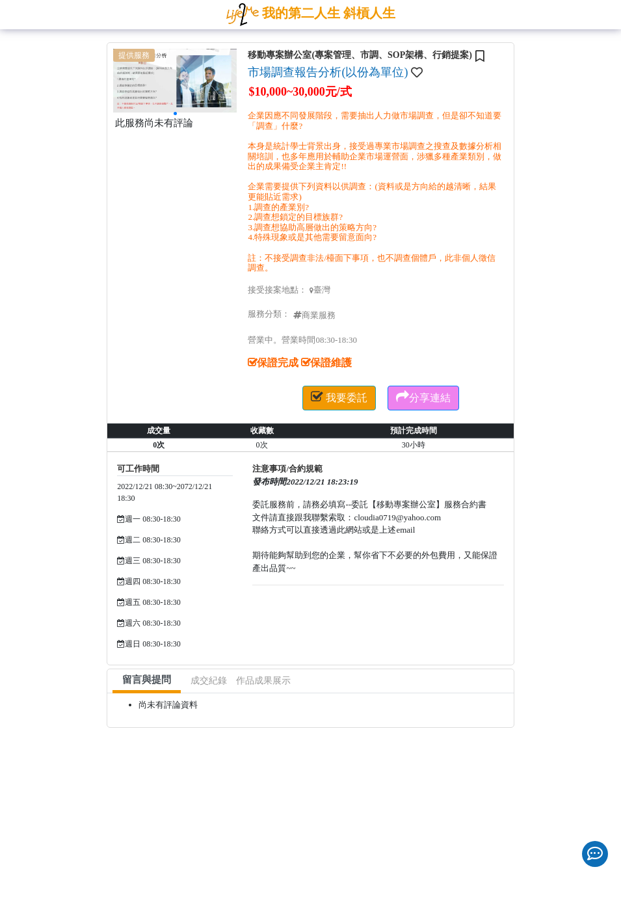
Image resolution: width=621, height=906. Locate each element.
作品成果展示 (263, 681)
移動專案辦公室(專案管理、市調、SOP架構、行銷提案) (360, 55)
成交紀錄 (209, 681)
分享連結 (423, 396)
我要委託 (339, 396)
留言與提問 (146, 679)
